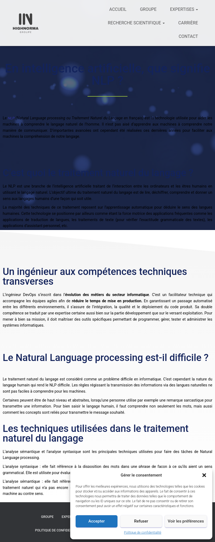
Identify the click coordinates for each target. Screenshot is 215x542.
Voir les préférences (186, 521)
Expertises (184, 9)
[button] (204, 475)
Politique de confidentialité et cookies (68, 530)
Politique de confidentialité (142, 532)
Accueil (118, 9)
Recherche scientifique (136, 22)
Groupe (148, 9)
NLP (12, 118)
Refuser (141, 521)
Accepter (96, 521)
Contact (188, 36)
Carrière (188, 22)
